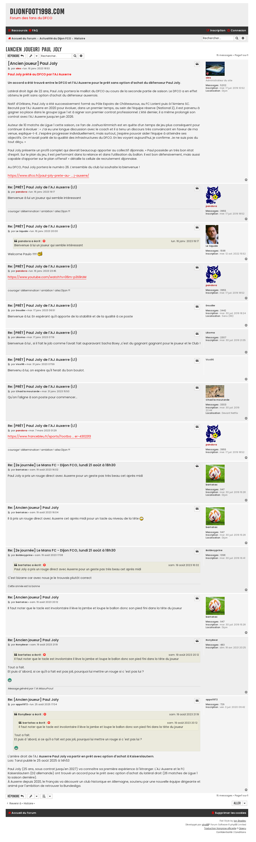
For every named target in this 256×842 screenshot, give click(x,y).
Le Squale (212, 246)
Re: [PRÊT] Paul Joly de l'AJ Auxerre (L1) (42, 187)
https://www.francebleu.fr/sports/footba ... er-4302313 (49, 436)
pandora (211, 206)
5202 (223, 85)
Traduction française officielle (220, 828)
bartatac (211, 484)
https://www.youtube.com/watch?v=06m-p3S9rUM (47, 277)
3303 (223, 404)
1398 (222, 555)
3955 (223, 211)
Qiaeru (242, 828)
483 (222, 644)
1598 (222, 250)
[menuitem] (33, 30)
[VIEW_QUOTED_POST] (44, 241)
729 (222, 704)
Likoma (210, 332)
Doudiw (210, 305)
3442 (223, 310)
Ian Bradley (240, 820)
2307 (223, 337)
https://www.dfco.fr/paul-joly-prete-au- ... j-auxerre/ (48, 175)
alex (208, 77)
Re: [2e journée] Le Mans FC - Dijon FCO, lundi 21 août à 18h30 (62, 465)
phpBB (205, 824)
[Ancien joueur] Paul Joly (34, 49)
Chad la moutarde (217, 399)
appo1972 (212, 699)
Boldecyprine (214, 550)
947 (222, 489)
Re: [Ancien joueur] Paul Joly (33, 508)
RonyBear (212, 640)
